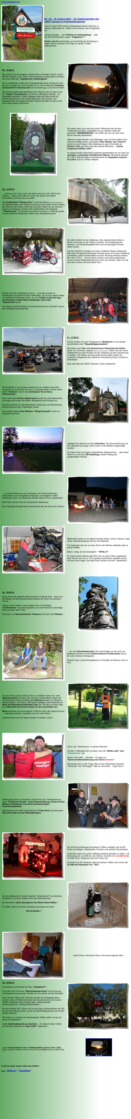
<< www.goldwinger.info (10, 2)
